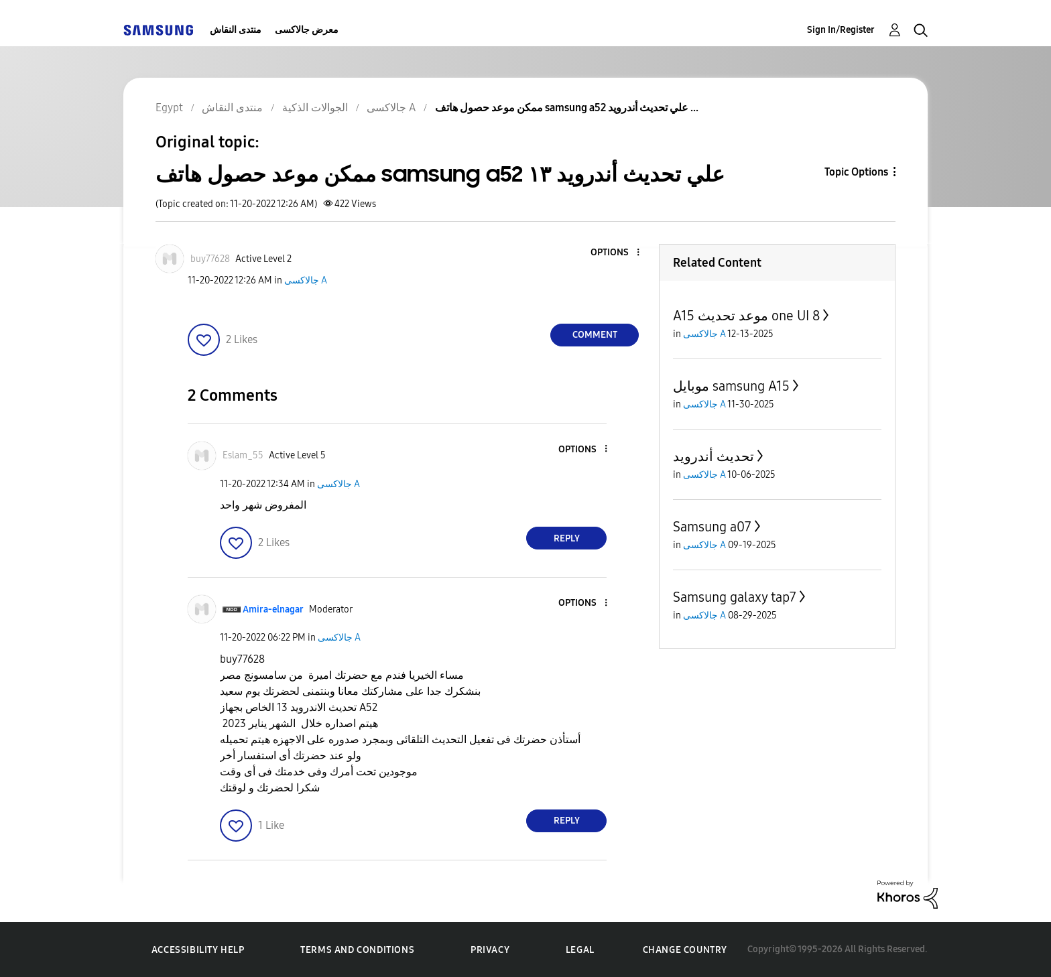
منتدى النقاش (235, 30)
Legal (580, 950)
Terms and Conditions (357, 950)
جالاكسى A (305, 280)
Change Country (685, 950)
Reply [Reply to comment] (567, 538)
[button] (616, 253)
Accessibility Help (198, 950)
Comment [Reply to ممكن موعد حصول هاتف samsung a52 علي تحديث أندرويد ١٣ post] (594, 334)
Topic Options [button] (856, 172)
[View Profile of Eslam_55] (243, 455)
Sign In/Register (841, 30)
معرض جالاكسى (306, 30)
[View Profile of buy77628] (210, 259)
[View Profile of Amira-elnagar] (273, 609)
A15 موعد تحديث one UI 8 (746, 316)
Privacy (490, 950)
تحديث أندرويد (713, 456)
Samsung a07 (712, 527)
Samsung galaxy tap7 (734, 597)
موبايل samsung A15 (731, 386)
